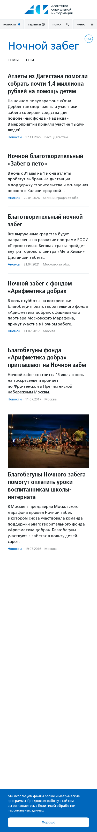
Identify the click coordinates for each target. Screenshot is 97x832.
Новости (15, 137)
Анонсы (14, 198)
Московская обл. (56, 264)
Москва (49, 331)
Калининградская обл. (61, 198)
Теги (29, 60)
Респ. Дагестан (56, 137)
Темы (13, 60)
